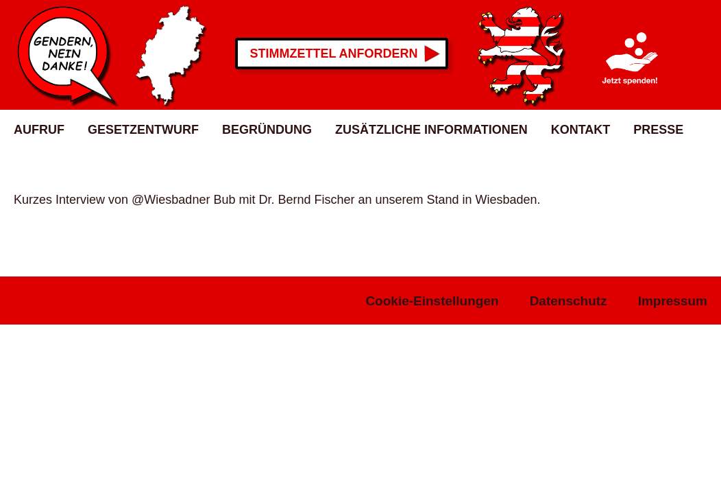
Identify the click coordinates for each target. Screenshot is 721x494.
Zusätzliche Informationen (431, 130)
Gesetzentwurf (143, 130)
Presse (658, 130)
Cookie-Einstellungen (431, 301)
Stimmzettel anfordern (334, 53)
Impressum (672, 301)
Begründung (267, 130)
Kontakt (581, 130)
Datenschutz (568, 301)
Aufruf (39, 130)
